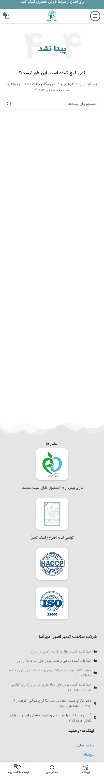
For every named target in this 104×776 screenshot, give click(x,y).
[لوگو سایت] (52, 15)
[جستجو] (52, 103)
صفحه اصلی (85, 745)
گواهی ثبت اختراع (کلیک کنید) (52, 537)
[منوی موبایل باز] (95, 16)
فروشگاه (88, 754)
